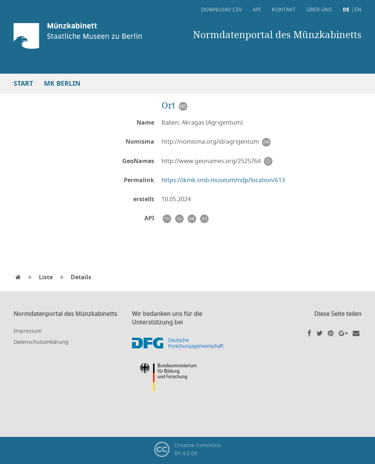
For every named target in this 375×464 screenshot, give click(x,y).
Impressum (28, 330)
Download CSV (221, 9)
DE (346, 9)
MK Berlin (62, 83)
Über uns (319, 9)
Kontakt (284, 9)
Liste (46, 277)
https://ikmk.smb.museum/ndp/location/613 (223, 180)
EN (357, 9)
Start (23, 83)
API (257, 9)
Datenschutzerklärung (41, 341)
